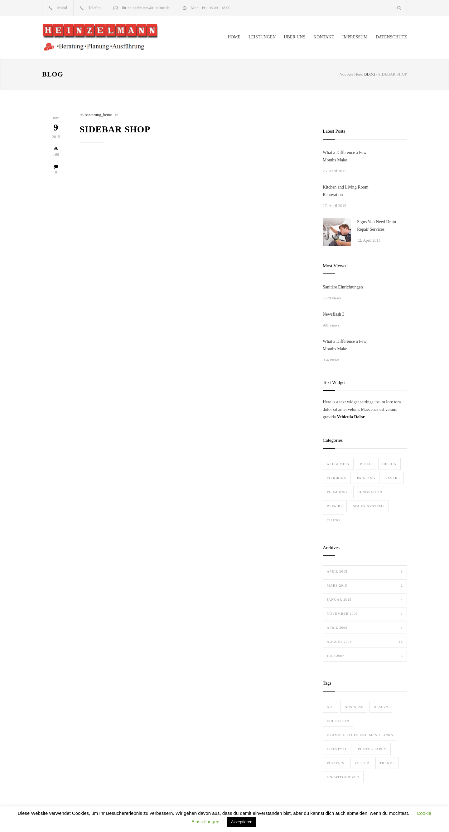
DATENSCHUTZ (391, 37)
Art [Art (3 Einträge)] (330, 707)
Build (366, 464)
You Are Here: (351, 74)
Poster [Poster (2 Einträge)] (362, 763)
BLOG (52, 74)
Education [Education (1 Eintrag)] (338, 721)
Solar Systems (368, 506)
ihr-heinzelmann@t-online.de (146, 7)
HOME (234, 37)
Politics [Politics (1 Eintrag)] (335, 763)
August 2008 (365, 641)
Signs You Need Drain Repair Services (376, 225)
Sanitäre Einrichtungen (343, 287)
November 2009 (365, 613)
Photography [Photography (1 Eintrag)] (372, 749)
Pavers (393, 478)
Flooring (337, 478)
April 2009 (365, 627)
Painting (366, 478)
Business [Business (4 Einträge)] (354, 707)
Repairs (335, 506)
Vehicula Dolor (351, 417)
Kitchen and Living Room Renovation (346, 191)
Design (389, 464)
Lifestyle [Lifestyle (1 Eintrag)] (337, 749)
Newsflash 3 (334, 314)
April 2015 (365, 571)
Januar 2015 (365, 599)
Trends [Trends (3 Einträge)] (387, 763)
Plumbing (337, 492)
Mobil (62, 7)
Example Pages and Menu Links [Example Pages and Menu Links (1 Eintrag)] (360, 735)
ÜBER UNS (294, 37)
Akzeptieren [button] (242, 822)
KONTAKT (323, 37)
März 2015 (365, 585)
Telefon (94, 7)
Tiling (333, 520)
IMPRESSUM (355, 37)
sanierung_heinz (98, 114)
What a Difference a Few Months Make (344, 156)
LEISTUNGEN (262, 37)
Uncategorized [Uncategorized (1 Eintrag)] (343, 777)
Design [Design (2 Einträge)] (381, 707)
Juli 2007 (365, 655)
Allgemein (338, 464)
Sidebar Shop (115, 129)
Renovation (369, 492)
